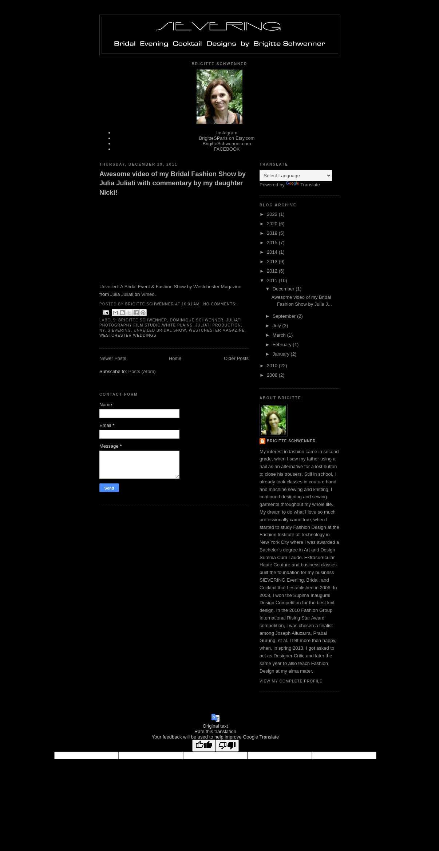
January (282, 354)
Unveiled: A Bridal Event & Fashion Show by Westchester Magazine (170, 286)
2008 (273, 375)
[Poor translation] (227, 746)
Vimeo (148, 294)
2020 (273, 223)
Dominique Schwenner (197, 320)
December (284, 289)
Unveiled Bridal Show (160, 330)
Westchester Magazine (217, 330)
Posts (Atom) (142, 371)
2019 (273, 233)
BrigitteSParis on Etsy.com (227, 138)
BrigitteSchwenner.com (227, 143)
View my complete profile (291, 681)
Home (175, 358)
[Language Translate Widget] (296, 175)
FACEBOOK (227, 149)
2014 (273, 252)
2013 (273, 261)
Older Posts (236, 358)
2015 (273, 242)
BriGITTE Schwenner (291, 441)
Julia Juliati (122, 294)
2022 (273, 214)
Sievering (119, 330)
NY (102, 330)
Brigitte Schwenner (142, 320)
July (277, 325)
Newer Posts (112, 358)
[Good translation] (203, 746)
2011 (273, 280)
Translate (303, 184)
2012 (273, 271)
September (285, 316)
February (283, 344)
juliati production (218, 325)
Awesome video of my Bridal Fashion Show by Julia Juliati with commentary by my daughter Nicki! (172, 183)
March (280, 335)
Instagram (226, 132)
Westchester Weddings (127, 335)
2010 (273, 365)
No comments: (220, 304)
